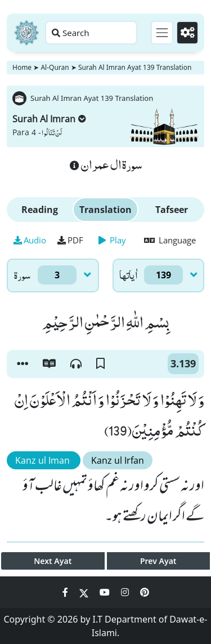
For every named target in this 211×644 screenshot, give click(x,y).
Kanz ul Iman (43, 460)
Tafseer (171, 209)
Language (170, 240)
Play (112, 240)
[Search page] (91, 32)
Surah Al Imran (49, 119)
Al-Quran (55, 67)
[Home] (26, 32)
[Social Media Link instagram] (126, 592)
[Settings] (187, 33)
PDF (70, 240)
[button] (22, 364)
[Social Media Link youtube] (106, 592)
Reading (39, 209)
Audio (30, 240)
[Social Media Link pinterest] (144, 592)
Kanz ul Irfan (117, 460)
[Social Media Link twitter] (85, 592)
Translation (105, 209)
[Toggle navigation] (162, 33)
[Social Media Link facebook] (66, 592)
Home (22, 67)
